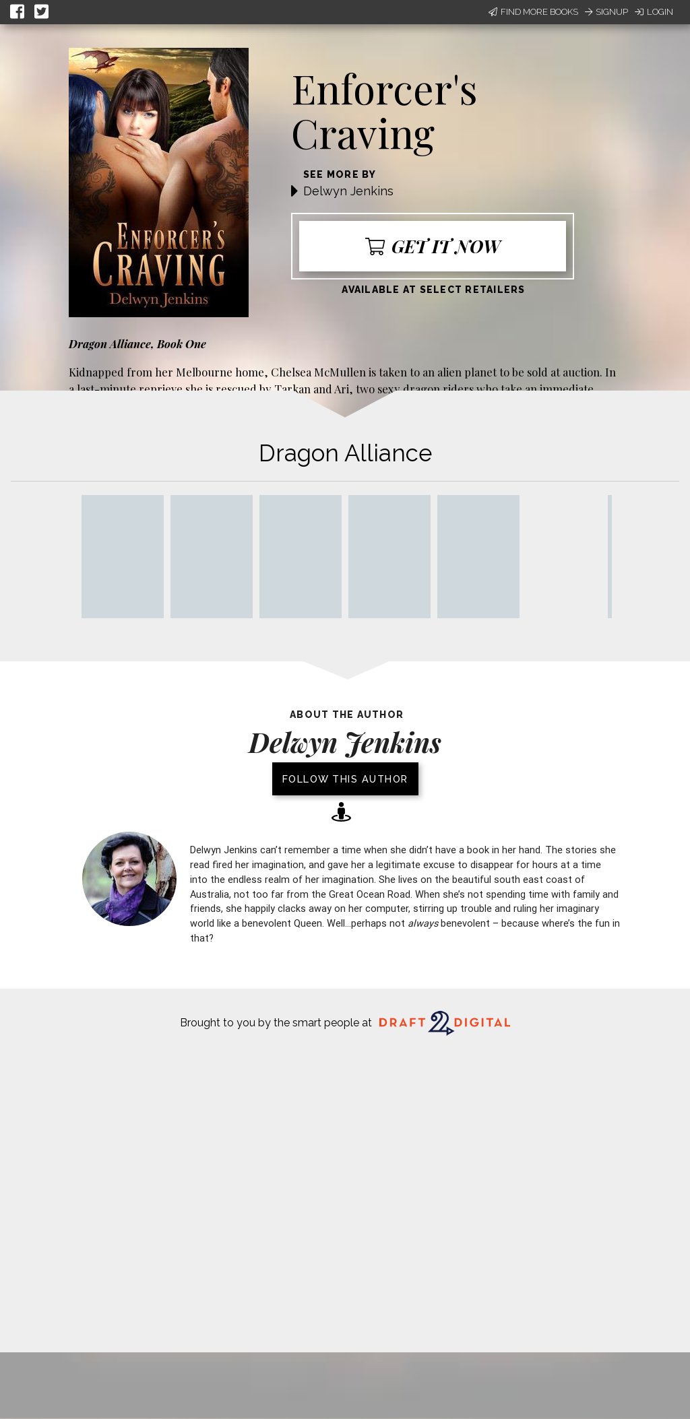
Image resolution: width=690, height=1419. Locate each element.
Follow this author (345, 779)
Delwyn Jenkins (348, 191)
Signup (606, 12)
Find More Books (533, 12)
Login (654, 12)
